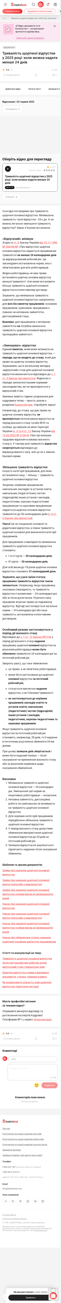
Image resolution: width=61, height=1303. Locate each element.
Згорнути (11, 197)
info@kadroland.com (12, 1187)
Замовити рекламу (11, 1149)
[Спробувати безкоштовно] (40, 11)
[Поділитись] (36, 75)
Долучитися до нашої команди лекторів (21, 1132)
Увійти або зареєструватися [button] (30, 38)
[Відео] (4, 18)
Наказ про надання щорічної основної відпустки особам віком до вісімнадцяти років (27, 927)
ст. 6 (16, 242)
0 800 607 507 (21, 1166)
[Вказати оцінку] (44, 170)
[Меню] (5, 4)
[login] (55, 4)
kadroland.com (41, 1229)
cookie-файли (41, 1292)
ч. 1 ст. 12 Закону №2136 (35, 637)
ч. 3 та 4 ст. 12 (22, 431)
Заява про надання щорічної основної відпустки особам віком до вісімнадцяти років (27, 894)
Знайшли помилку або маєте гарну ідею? (22, 1154)
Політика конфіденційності (14, 1218)
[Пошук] (33, 4)
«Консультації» (42, 1019)
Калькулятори (23, 404)
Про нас (6, 1127)
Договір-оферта (9, 1214)
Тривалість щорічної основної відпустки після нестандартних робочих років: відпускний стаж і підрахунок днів (27, 962)
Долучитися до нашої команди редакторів (23, 1138)
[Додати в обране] (54, 75)
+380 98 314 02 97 (11, 1171)
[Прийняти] (30, 1298)
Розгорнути (13, 109)
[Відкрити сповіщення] (48, 4)
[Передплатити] (12, 11)
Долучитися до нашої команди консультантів (24, 1143)
